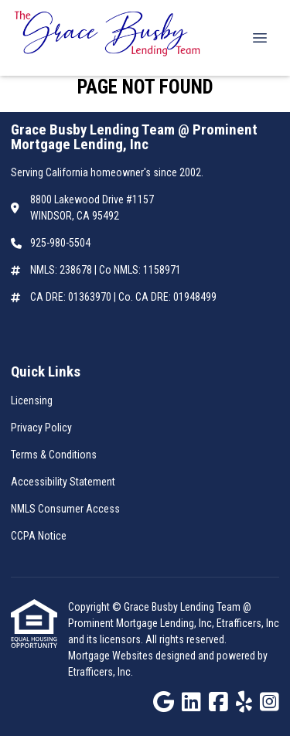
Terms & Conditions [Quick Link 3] (54, 454)
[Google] (163, 702)
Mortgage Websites (111, 655)
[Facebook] (218, 702)
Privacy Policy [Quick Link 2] (41, 427)
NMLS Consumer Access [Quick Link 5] (65, 509)
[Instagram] (269, 702)
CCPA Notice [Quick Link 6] (39, 536)
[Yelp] (244, 702)
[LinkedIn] (191, 702)
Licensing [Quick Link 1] (32, 400)
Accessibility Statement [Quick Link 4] (63, 481)
